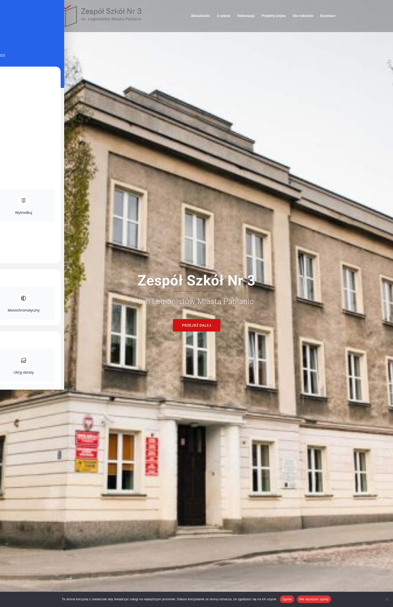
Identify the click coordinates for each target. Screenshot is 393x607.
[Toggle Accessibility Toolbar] (11, 11)
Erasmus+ (328, 16)
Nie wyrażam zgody (314, 599)
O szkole (223, 16)
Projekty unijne (274, 16)
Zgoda (287, 599)
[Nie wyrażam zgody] (386, 599)
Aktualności (200, 16)
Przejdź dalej (196, 325)
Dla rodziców (303, 16)
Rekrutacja (246, 16)
